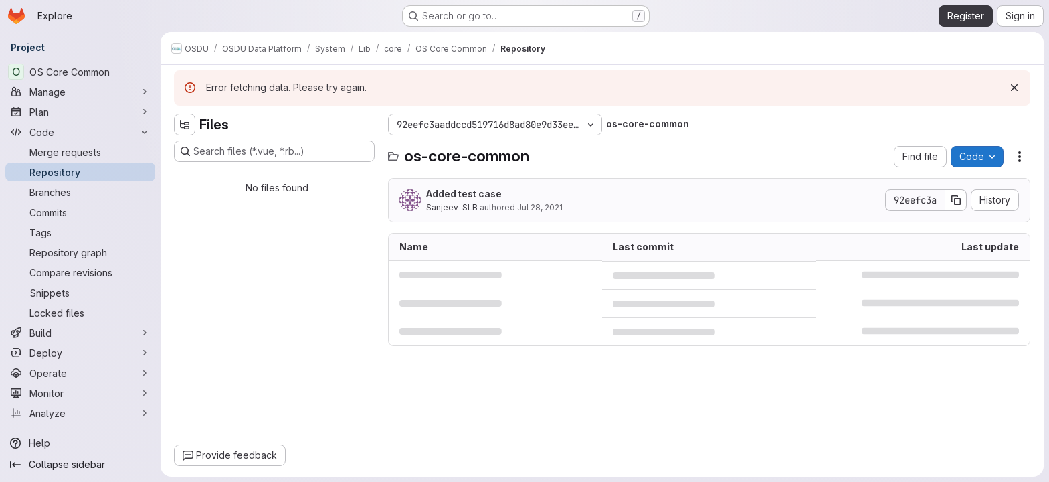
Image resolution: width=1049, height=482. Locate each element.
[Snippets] (80, 292)
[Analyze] (80, 413)
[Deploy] (80, 352)
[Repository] (80, 172)
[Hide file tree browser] (184, 124)
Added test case (464, 193)
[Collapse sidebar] (80, 464)
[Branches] (80, 192)
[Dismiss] (1014, 88)
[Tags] (80, 232)
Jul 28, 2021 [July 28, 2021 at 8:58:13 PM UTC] (540, 207)
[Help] (80, 443)
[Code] (80, 132)
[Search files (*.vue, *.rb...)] (274, 151)
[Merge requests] (80, 152)
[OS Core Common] (80, 71)
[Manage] (80, 91)
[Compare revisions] (80, 272)
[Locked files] (80, 312)
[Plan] (80, 111)
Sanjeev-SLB (452, 207)
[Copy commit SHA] (956, 200)
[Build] (80, 332)
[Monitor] (80, 393)
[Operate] (80, 373)
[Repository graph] (80, 252)
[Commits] (80, 212)
